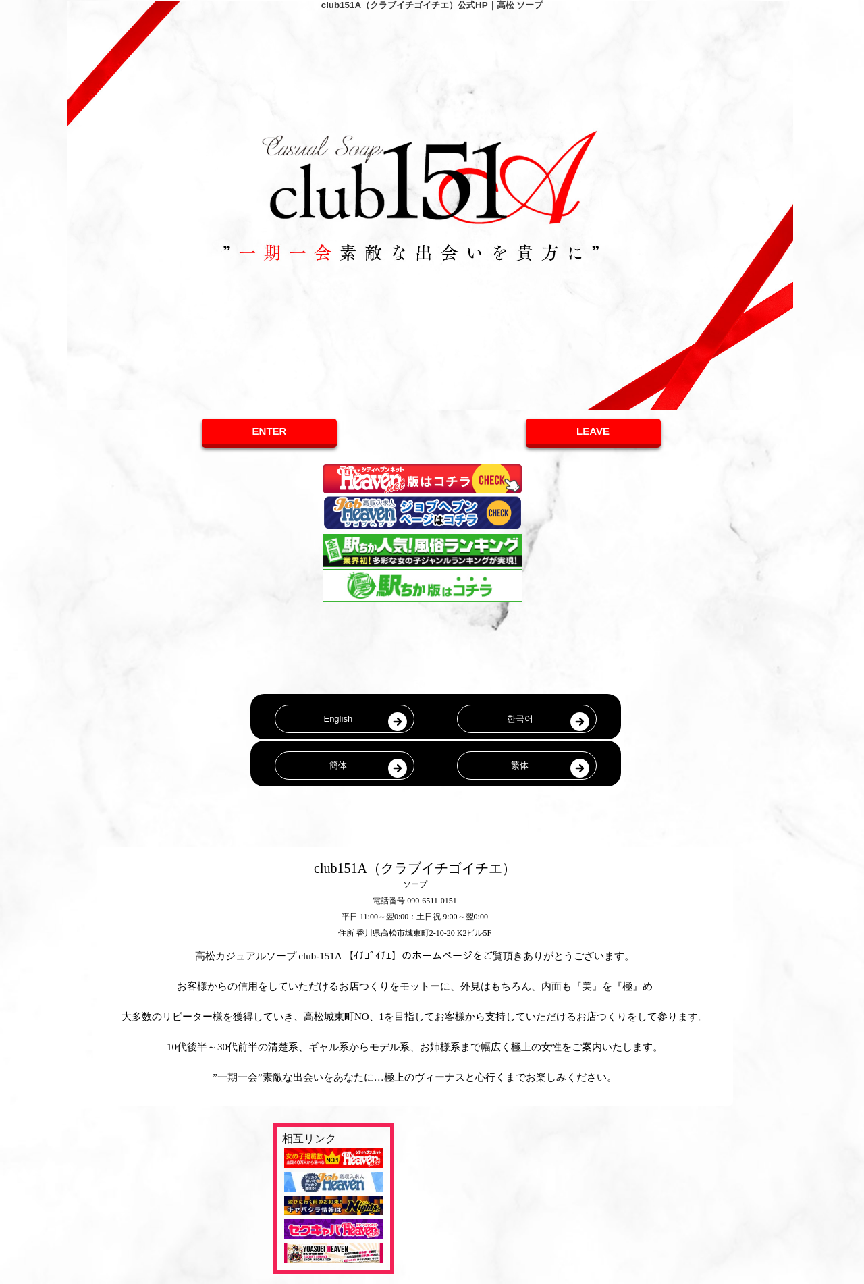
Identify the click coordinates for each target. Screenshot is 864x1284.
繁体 (520, 765)
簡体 (338, 765)
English (337, 719)
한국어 (520, 719)
